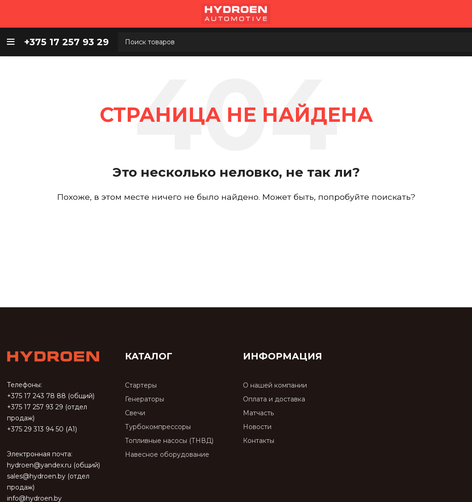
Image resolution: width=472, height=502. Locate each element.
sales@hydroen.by (36, 476)
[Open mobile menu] (10, 42)
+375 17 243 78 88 (36, 396)
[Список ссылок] (177, 385)
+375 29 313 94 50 (35, 429)
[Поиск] (236, 223)
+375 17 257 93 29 (35, 407)
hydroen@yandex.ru (39, 465)
